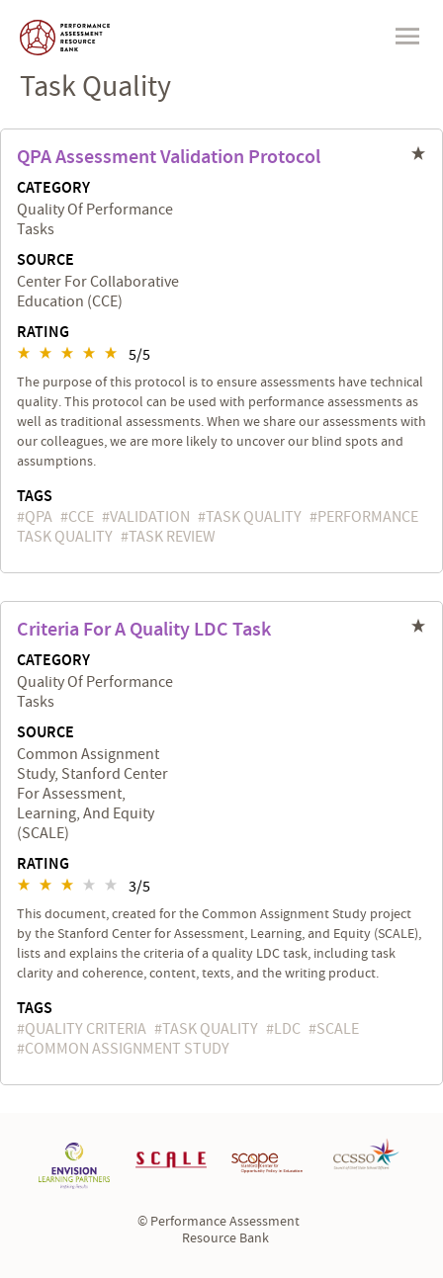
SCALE (337, 1029)
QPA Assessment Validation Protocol (168, 157)
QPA (38, 517)
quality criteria (85, 1029)
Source (45, 261)
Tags (34, 496)
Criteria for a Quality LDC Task (144, 629)
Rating (43, 333)
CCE (81, 517)
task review (172, 537)
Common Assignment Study (127, 1049)
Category (53, 189)
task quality (254, 517)
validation (150, 517)
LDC (287, 1029)
